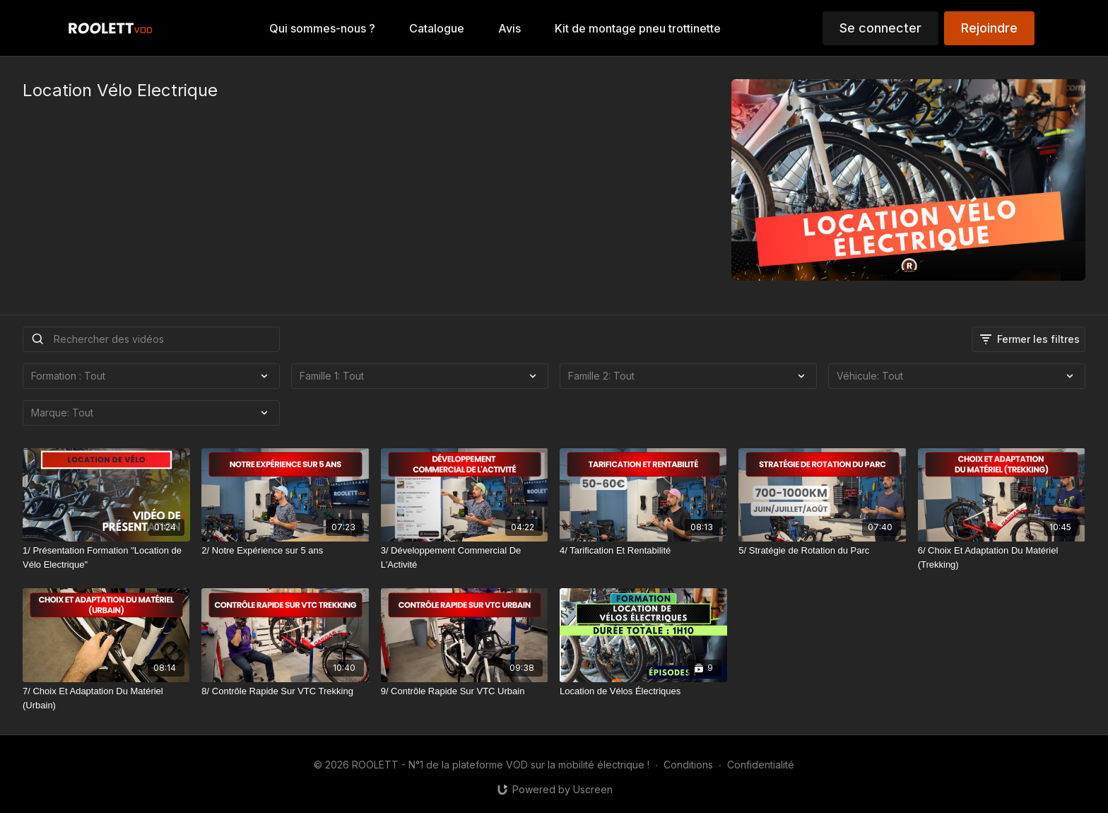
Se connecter (880, 28)
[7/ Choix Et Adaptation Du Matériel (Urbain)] (106, 698)
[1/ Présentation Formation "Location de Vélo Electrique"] (106, 557)
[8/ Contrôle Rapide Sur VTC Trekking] (285, 691)
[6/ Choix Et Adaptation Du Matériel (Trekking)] (1001, 557)
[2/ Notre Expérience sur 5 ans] (285, 551)
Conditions (688, 765)
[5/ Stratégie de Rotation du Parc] (822, 551)
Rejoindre (989, 28)
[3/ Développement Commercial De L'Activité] (464, 557)
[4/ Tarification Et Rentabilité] (643, 551)
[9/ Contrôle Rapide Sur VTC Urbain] (464, 691)
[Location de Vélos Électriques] (643, 691)
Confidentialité (760, 765)
